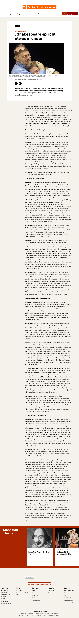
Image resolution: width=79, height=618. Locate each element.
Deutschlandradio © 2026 (39, 611)
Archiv (37, 14)
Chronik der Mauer (54, 615)
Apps (33, 592)
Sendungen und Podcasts (5, 595)
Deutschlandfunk (32, 3)
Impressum (55, 613)
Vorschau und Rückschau (5, 591)
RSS (33, 597)
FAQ (33, 590)
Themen (3, 14)
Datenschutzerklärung (26, 613)
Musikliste (32, 14)
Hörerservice (51, 590)
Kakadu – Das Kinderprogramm (6, 602)
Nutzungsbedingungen (43, 613)
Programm (11, 14)
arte (45, 615)
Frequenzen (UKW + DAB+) (22, 593)
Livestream (19, 590)
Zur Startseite (29, 577)
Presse (66, 592)
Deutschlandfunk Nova (45, 3)
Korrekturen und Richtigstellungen (69, 601)
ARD (27, 615)
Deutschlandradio (69, 590)
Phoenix (38, 615)
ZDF (32, 615)
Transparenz (67, 597)
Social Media (51, 592)
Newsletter (35, 595)
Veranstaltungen (37, 600)
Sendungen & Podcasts (21, 14)
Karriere (66, 595)
